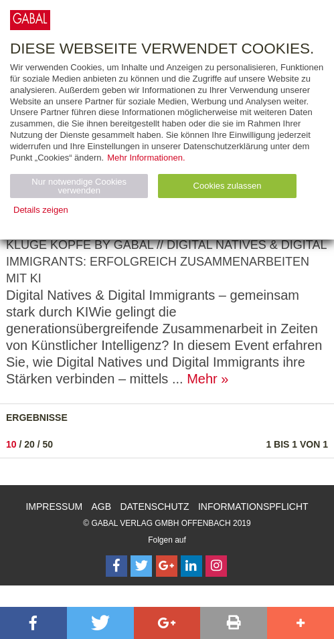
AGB (102, 506)
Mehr (202, 378)
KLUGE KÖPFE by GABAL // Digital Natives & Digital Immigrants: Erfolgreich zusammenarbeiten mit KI (166, 261)
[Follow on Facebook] (116, 566)
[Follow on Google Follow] (166, 566)
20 (29, 444)
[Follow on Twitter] (141, 566)
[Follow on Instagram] (216, 566)
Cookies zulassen (227, 186)
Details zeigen (40, 210)
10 (11, 444)
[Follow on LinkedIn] (191, 566)
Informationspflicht (253, 506)
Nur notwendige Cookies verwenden (79, 186)
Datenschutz (154, 506)
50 (48, 444)
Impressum (53, 506)
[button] (33, 623)
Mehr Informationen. (146, 158)
